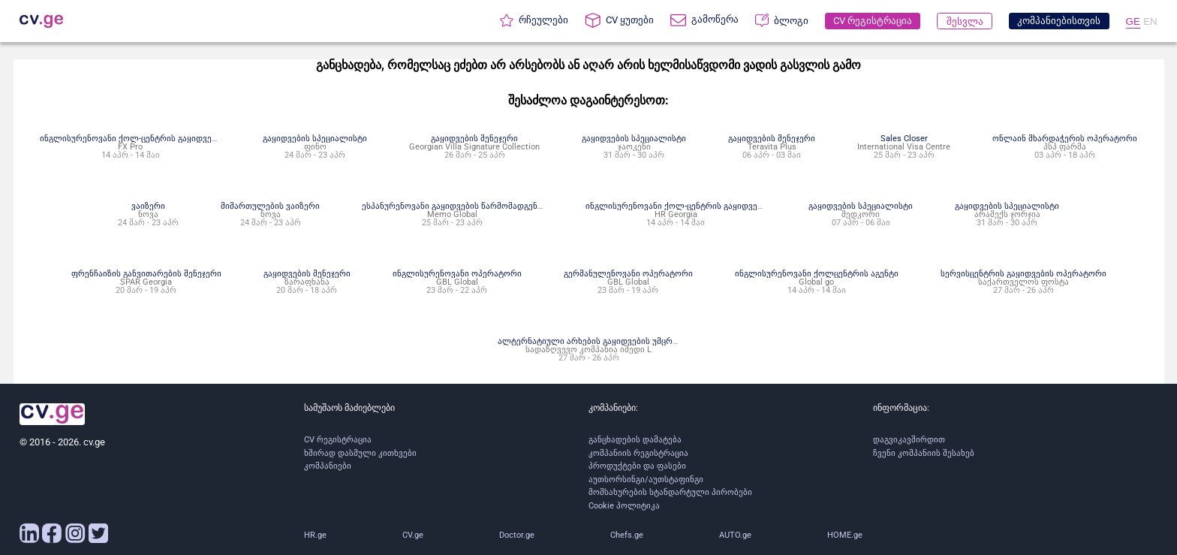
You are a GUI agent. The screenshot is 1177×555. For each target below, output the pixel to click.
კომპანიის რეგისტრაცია (638, 453)
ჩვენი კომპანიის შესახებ (923, 453)
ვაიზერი (148, 206)
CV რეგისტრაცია (338, 440)
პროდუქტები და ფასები (637, 466)
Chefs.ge (626, 535)
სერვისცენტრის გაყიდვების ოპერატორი (1023, 273)
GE (1133, 21)
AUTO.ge (735, 535)
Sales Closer (904, 138)
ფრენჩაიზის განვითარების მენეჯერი (146, 273)
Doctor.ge (516, 535)
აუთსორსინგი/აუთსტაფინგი (645, 479)
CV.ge (412, 535)
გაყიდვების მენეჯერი (474, 138)
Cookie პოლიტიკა (624, 506)
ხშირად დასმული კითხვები (360, 453)
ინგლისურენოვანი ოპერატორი (457, 273)
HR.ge (315, 535)
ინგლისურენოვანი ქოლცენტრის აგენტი (817, 273)
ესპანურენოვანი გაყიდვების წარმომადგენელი (458, 206)
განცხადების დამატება (635, 440)
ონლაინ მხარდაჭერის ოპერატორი (1064, 138)
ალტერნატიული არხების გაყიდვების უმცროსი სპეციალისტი (621, 341)
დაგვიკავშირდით (909, 440)
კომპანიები (327, 466)
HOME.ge (844, 535)
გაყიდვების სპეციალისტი (315, 138)
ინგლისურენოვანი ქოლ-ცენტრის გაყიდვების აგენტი (147, 138)
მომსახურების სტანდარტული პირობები (670, 492)
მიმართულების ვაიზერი (270, 206)
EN (1150, 21)
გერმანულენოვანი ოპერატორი (628, 273)
